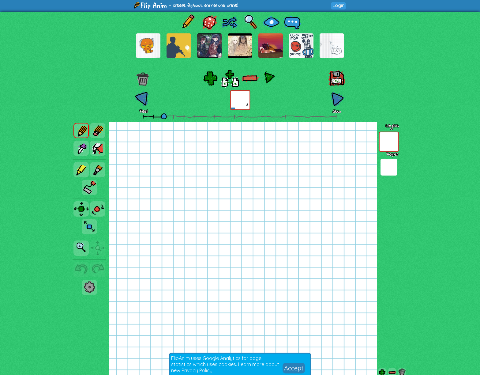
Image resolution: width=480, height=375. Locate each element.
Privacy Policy (197, 370)
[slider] (164, 116)
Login (338, 5)
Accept (293, 368)
